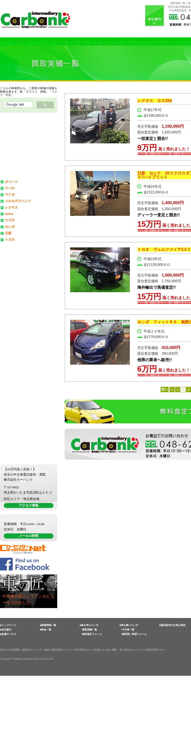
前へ (164, 389)
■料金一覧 (45, 686)
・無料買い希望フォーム (133, 691)
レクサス (11, 207)
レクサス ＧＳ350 (154, 101)
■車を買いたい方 (128, 682)
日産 (8, 233)
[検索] (18, 105)
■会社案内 (5, 686)
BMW (9, 214)
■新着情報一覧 (48, 682)
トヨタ (10, 239)
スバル (10, 188)
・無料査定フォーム (91, 691)
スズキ (10, 220)
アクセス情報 (28, 543)
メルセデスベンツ (18, 201)
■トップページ (8, 682)
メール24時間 (28, 593)
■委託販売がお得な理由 (172, 682)
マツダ (10, 194)
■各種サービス (8, 691)
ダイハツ (11, 182)
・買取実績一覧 (88, 686)
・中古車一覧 (126, 686)
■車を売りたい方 (89, 682)
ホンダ (10, 226)
